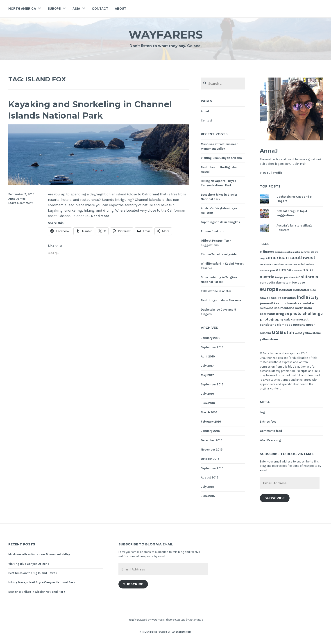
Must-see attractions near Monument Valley (39, 554)
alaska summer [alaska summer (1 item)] (301, 251)
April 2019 (208, 356)
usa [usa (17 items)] (277, 332)
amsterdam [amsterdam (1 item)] (266, 264)
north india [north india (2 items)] (303, 308)
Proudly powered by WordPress (146, 619)
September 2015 (212, 468)
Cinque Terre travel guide (218, 254)
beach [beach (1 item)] (294, 277)
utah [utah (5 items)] (289, 332)
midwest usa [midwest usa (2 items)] (270, 308)
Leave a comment (20, 203)
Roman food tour (213, 231)
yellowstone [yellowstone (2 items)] (269, 339)
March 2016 (209, 412)
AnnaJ (269, 150)
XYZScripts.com (181, 631)
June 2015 (208, 496)
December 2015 (211, 440)
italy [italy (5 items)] (313, 297)
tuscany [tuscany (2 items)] (299, 325)
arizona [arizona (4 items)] (283, 270)
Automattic (196, 619)
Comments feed (271, 431)
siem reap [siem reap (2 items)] (284, 325)
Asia (76, 8)
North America (22, 8)
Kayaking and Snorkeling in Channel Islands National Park (90, 110)
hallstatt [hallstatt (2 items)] (285, 290)
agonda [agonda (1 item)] (279, 251)
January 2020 (210, 338)
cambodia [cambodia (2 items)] (267, 282)
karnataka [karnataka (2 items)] (306, 303)
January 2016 (210, 431)
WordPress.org (270, 440)
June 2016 (208, 403)
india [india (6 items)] (302, 297)
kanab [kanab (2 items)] (292, 303)
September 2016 (212, 384)
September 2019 (212, 347)
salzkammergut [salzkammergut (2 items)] (296, 319)
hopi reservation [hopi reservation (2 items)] (283, 298)
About (120, 8)
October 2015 (210, 458)
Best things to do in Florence (221, 300)
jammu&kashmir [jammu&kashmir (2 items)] (273, 303)
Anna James (16, 198)
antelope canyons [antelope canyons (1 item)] (284, 264)
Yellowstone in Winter (216, 291)
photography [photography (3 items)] (271, 319)
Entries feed (268, 421)
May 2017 (207, 375)
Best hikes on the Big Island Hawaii (32, 573)
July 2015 (207, 486)
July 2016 (207, 393)
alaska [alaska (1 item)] (288, 251)
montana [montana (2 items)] (287, 308)
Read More (100, 216)
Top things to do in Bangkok (220, 222)
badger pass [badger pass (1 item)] (282, 277)
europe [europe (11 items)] (269, 289)
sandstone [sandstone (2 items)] (268, 325)
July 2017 (207, 365)
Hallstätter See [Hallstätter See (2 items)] (304, 290)
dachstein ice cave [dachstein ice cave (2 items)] (290, 282)
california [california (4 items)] (308, 276)
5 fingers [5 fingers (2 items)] (267, 252)
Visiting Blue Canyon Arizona (221, 158)
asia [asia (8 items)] (307, 270)
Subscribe (275, 498)
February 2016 (211, 421)
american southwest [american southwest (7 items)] (290, 258)
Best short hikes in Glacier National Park (36, 591)
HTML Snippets (148, 631)
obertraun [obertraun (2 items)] (267, 314)
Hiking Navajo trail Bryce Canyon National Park (41, 582)
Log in (264, 412)
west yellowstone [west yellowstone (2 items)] (308, 333)
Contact (100, 8)
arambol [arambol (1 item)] (300, 264)
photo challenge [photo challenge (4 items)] (306, 313)
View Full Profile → (273, 172)
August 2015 (209, 477)
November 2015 (211, 449)
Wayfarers (166, 34)
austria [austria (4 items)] (267, 276)
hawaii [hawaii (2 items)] (265, 298)
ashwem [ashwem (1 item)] (297, 270)
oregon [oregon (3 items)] (282, 313)
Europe (54, 8)
